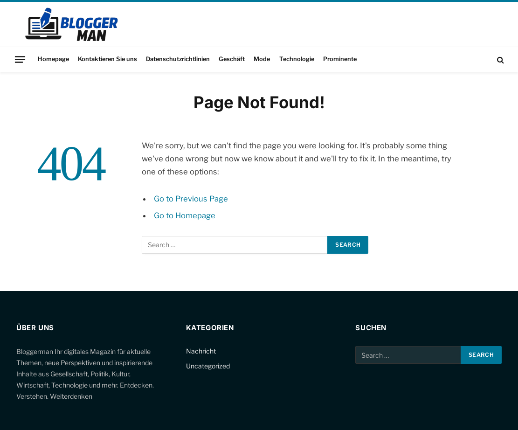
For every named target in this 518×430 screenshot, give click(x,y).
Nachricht (201, 351)
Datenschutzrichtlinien (178, 58)
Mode (262, 58)
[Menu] (20, 59)
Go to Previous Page (191, 198)
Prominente (340, 58)
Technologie (296, 58)
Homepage (53, 58)
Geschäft (232, 58)
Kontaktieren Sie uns (107, 58)
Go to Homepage (184, 215)
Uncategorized (208, 366)
